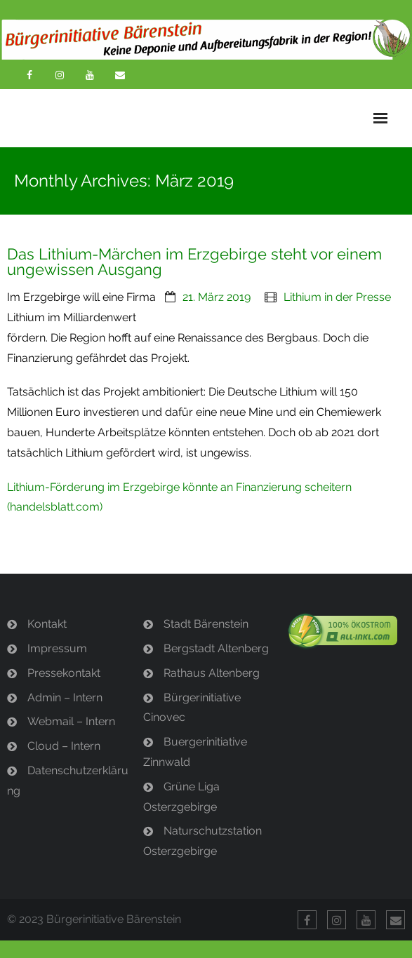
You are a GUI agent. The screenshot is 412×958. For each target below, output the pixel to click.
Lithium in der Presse (337, 297)
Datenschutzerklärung (67, 780)
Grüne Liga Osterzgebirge (181, 797)
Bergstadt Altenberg (216, 648)
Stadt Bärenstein (206, 623)
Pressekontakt (63, 673)
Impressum (57, 648)
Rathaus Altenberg (212, 673)
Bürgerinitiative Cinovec (192, 707)
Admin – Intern (64, 697)
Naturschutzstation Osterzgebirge (202, 841)
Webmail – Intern (71, 721)
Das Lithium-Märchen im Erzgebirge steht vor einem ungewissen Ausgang (194, 261)
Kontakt (47, 623)
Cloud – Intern (63, 746)
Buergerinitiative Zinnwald (195, 752)
